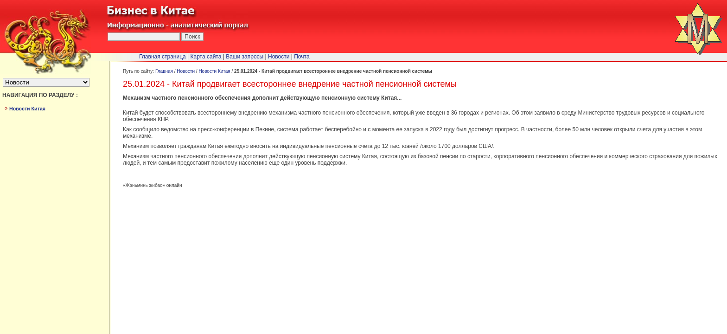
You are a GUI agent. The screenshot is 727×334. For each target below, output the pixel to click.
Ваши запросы (244, 56)
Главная (164, 71)
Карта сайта (206, 56)
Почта (301, 56)
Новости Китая (214, 71)
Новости (186, 71)
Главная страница (162, 56)
